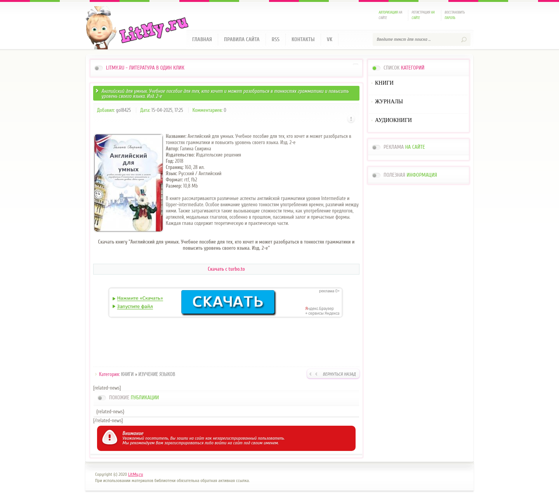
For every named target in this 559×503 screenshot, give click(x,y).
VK (330, 39)
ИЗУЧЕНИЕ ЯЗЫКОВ (157, 374)
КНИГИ (127, 374)
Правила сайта (242, 39)
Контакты (303, 39)
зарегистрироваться (183, 443)
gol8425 (123, 110)
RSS (276, 39)
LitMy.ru (135, 474)
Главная (202, 39)
